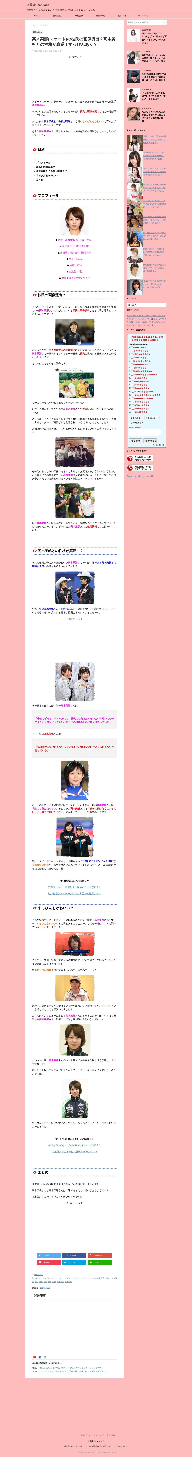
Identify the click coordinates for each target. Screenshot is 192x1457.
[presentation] (34, 1356)
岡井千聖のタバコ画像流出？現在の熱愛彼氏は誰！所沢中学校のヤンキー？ (154, 252)
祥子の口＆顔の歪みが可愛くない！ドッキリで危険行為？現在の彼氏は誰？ (154, 171)
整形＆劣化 (122, 16)
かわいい (37, 1278)
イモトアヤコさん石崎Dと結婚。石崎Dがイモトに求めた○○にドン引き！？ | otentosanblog (147, 322)
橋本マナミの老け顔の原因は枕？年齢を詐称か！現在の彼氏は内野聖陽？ (154, 220)
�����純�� (141, 409)
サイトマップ (143, 16)
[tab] (34, 1357)
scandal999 (45, 1288)
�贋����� (139, 368)
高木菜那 (68, 1282)
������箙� (140, 364)
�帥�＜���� (141, 405)
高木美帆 (60, 1282)
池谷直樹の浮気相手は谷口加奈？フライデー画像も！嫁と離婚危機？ (154, 268)
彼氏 (103, 1278)
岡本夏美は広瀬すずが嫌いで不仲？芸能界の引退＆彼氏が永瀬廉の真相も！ (154, 236)
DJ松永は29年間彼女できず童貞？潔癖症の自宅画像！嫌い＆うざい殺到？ (154, 77)
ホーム (36, 16)
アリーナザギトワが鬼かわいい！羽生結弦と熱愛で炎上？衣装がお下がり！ (73, 1371)
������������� (145, 375)
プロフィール (88, 1278)
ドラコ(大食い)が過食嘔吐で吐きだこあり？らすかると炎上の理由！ (153, 96)
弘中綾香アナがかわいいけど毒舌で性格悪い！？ (74, 893)
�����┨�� (140, 351)
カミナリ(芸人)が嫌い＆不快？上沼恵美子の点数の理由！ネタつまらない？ (154, 203)
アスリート (54, 1278)
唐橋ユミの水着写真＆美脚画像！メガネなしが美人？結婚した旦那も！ (154, 139)
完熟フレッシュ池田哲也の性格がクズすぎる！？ (74, 887)
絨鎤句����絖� (141, 354)
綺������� (141, 388)
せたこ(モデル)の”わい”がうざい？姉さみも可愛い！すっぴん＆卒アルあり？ (154, 38)
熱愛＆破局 (100, 16)
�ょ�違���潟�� (143, 392)
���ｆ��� (139, 358)
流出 (41, 1282)
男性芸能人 (79, 16)
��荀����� (141, 381)
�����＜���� (143, 398)
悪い (36, 1282)
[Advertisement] (74, 80)
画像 (49, 1282)
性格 (107, 1278)
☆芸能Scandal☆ (38, 5)
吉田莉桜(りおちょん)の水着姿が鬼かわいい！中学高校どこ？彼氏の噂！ (153, 58)
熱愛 (45, 1282)
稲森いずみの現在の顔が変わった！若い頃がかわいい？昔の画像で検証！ (154, 284)
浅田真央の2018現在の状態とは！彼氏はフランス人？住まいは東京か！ (71, 1368)
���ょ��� (139, 347)
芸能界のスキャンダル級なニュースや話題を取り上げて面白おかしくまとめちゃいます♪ (96, 1399)
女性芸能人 (57, 16)
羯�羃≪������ (142, 371)
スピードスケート (67, 1278)
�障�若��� (159, 445)
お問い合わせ (86, 1388)
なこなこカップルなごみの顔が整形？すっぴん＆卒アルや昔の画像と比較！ (153, 116)
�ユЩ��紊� (140, 412)
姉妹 (98, 1278)
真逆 (54, 1282)
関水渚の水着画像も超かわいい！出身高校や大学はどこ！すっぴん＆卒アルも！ (154, 187)
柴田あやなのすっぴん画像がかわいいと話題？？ (74, 1145)
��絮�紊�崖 (140, 378)
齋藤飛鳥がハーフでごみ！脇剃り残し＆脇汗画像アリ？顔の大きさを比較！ (154, 155)
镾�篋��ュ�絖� (141, 361)
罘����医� (140, 385)
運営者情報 (111, 1388)
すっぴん (45, 1278)
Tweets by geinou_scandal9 (140, 476)
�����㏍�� (141, 402)
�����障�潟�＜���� (147, 395)
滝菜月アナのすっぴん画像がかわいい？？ (74, 1151)
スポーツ (78, 1278)
